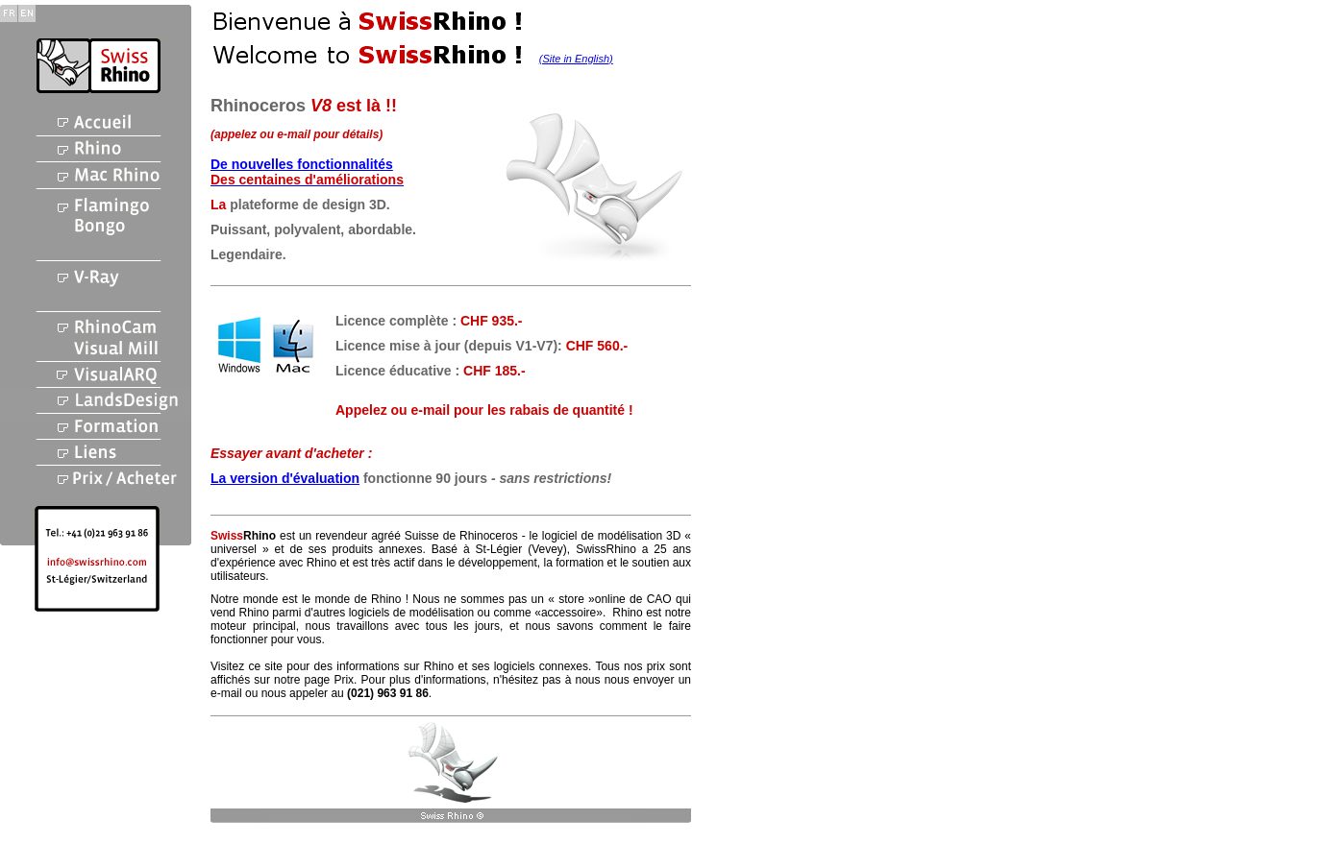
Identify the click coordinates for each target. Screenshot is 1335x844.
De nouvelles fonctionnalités (301, 164)
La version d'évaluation (284, 478)
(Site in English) (576, 58)
